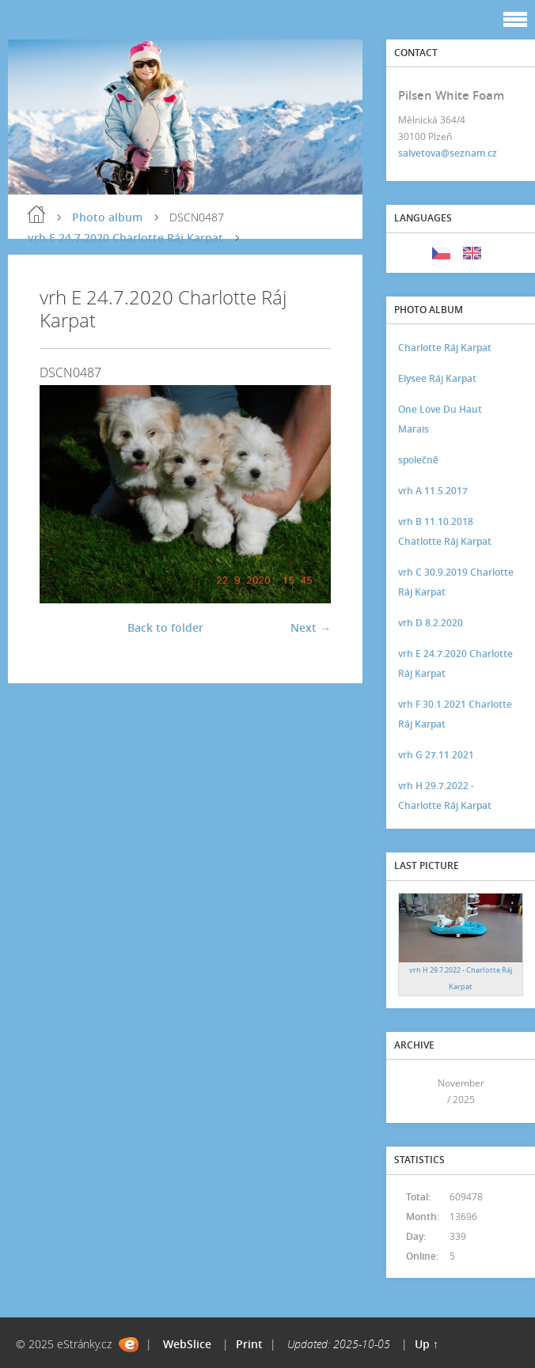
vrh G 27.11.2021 (436, 754)
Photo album (107, 217)
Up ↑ (426, 1343)
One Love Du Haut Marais (440, 419)
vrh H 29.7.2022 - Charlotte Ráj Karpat (444, 795)
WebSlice (187, 1343)
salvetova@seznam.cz (447, 153)
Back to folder (165, 627)
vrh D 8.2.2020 (430, 622)
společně (418, 460)
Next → (310, 627)
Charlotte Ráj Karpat (444, 347)
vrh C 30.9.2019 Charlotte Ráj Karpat (456, 582)
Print (249, 1343)
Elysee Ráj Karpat (437, 378)
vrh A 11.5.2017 (433, 490)
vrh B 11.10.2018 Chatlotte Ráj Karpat (444, 531)
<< (415, 1091)
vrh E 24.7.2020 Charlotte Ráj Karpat (125, 237)
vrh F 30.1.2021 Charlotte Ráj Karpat (455, 714)
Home (36, 214)
